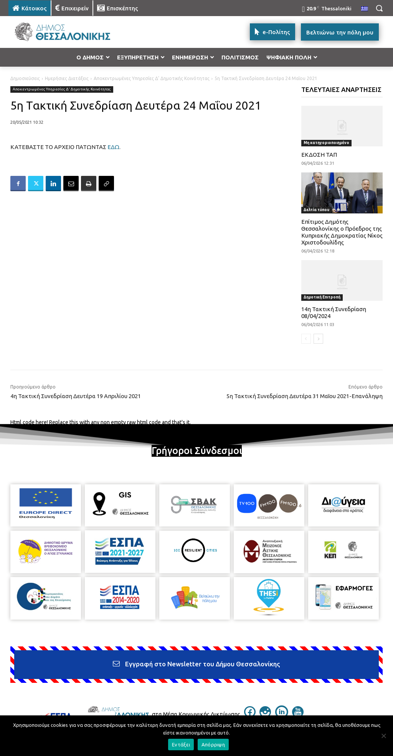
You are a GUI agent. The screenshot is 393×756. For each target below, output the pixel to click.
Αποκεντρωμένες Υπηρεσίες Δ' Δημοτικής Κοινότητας (152, 78)
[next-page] (318, 339)
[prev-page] (306, 339)
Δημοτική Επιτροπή (322, 297)
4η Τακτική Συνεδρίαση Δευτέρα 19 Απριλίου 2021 (75, 396)
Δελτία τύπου (316, 210)
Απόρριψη (213, 744)
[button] (379, 8)
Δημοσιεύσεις (25, 78)
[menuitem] (364, 9)
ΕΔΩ (113, 147)
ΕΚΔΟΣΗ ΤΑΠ (319, 154)
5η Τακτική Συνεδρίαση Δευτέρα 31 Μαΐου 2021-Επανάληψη (304, 396)
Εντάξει (181, 744)
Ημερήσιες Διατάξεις (67, 78)
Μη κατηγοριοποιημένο (326, 143)
